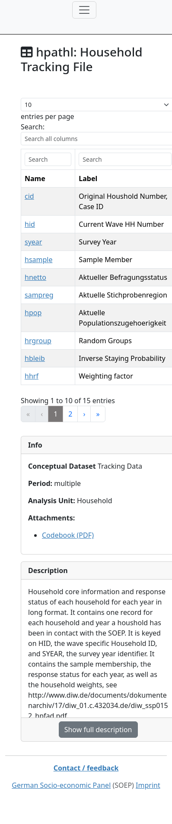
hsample (38, 259)
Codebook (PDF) (68, 535)
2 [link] (70, 414)
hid (30, 224)
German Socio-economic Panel (61, 785)
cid (29, 196)
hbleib (35, 358)
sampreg (39, 295)
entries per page (47, 116)
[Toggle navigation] (84, 10)
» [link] (97, 414)
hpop (33, 312)
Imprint (148, 785)
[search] (48, 159)
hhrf (31, 376)
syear (33, 242)
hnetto (35, 277)
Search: (33, 127)
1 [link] (55, 414)
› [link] (84, 414)
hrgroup (38, 340)
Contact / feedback (86, 768)
